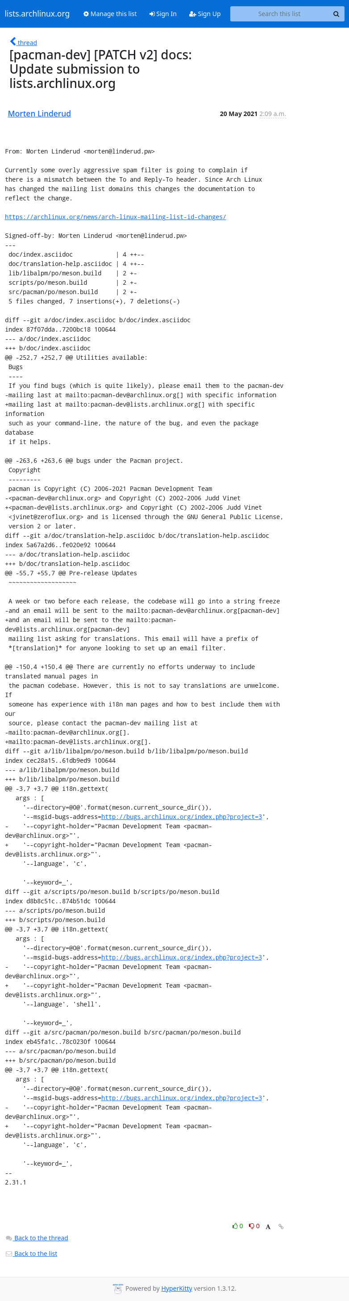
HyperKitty (176, 1288)
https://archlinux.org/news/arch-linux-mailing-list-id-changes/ (115, 216)
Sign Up (205, 13)
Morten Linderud (39, 113)
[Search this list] (279, 13)
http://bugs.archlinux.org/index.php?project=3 (181, 816)
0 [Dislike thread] (254, 1226)
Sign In (163, 13)
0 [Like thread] (239, 1226)
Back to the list (31, 1253)
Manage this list (110, 13)
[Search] (336, 13)
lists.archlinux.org (37, 13)
